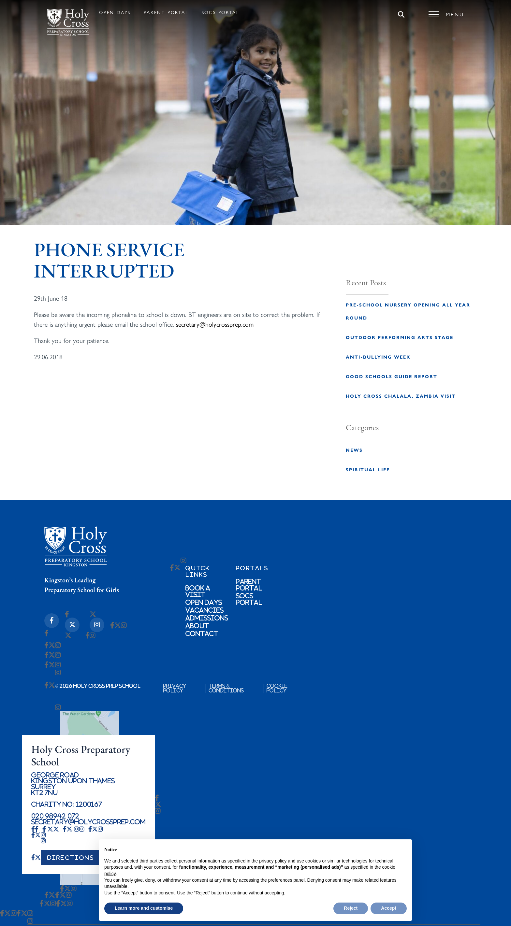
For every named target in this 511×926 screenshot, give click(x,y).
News (354, 450)
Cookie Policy (277, 688)
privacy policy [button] (272, 860)
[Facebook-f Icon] (51, 620)
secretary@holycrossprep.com (215, 324)
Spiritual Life (368, 469)
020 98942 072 (55, 816)
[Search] (401, 15)
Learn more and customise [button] (144, 908)
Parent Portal (166, 12)
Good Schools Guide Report (391, 376)
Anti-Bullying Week (378, 356)
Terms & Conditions (226, 688)
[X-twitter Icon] (72, 625)
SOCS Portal (221, 12)
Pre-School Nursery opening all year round (408, 311)
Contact (201, 633)
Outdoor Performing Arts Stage (399, 337)
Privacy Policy (174, 688)
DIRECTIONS (70, 857)
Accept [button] (388, 908)
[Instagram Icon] (97, 625)
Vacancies (204, 610)
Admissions (206, 618)
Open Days (115, 12)
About (197, 626)
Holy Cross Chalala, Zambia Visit (401, 395)
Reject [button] (351, 908)
